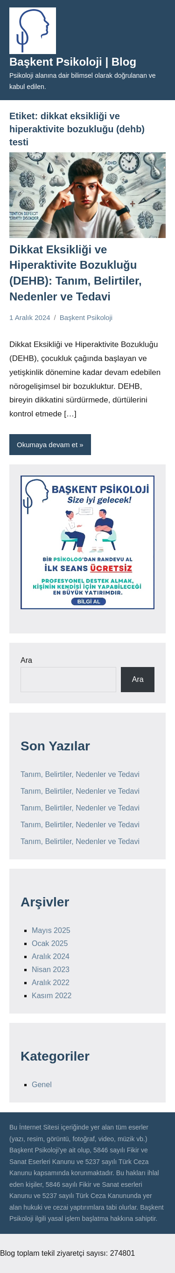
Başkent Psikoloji (86, 317)
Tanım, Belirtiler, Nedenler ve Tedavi (80, 774)
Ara (26, 660)
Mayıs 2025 (51, 930)
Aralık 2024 (51, 956)
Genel (42, 1085)
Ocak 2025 (50, 943)
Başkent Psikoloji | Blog (72, 61)
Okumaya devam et (47, 445)
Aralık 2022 (51, 983)
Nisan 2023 (51, 969)
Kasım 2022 (51, 996)
